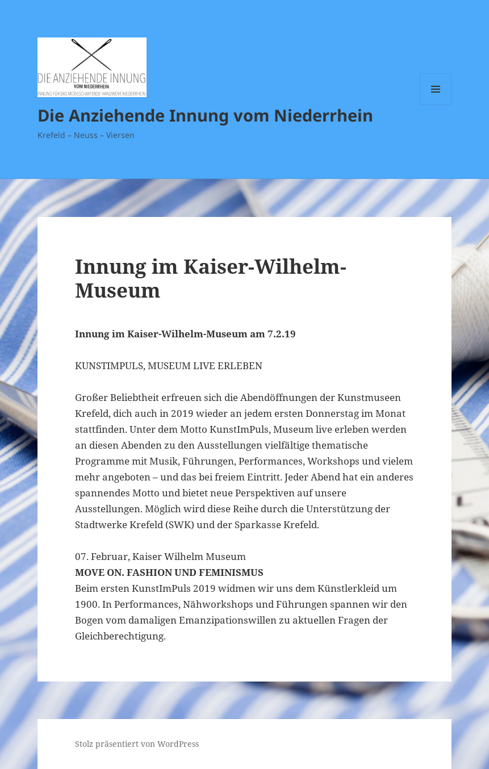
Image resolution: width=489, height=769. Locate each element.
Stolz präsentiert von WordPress (137, 743)
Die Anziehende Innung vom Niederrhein (205, 115)
